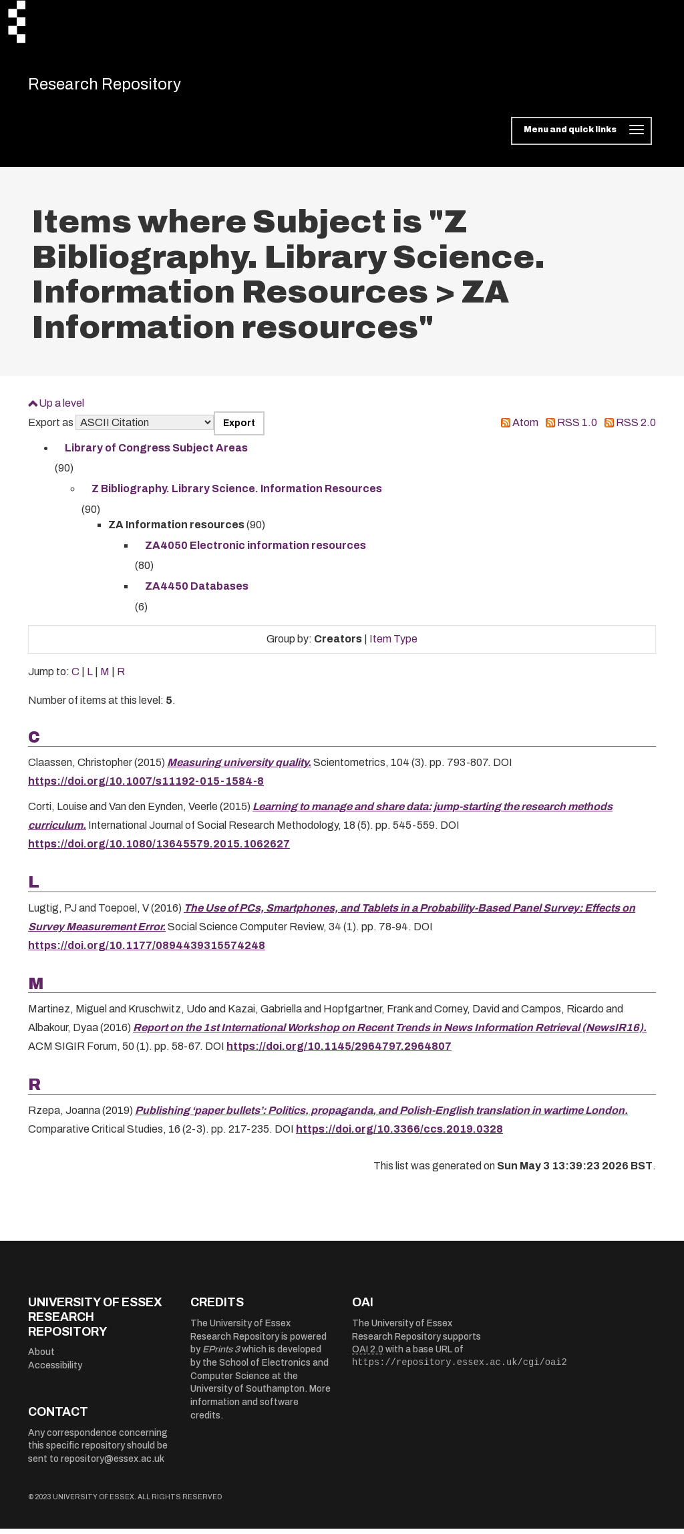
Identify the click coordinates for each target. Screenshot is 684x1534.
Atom (525, 427)
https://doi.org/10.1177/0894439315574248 (146, 950)
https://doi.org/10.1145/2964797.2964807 (339, 1051)
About (41, 1357)
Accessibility (55, 1371)
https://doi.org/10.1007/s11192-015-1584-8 (146, 786)
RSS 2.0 (636, 427)
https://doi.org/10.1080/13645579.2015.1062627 (159, 849)
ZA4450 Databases (196, 591)
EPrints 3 (221, 1355)
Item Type (393, 644)
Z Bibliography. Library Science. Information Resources (237, 494)
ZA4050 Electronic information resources (255, 550)
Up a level (61, 408)
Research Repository (122, 87)
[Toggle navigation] (581, 136)
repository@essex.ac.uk (112, 1464)
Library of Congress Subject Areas (156, 453)
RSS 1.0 (577, 427)
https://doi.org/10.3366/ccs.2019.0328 (399, 1133)
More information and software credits (260, 1407)
